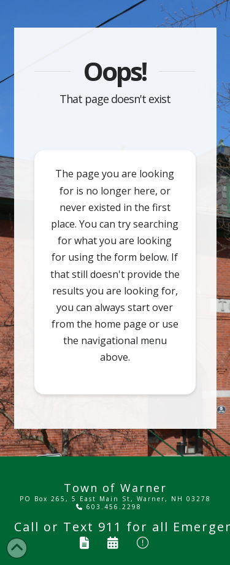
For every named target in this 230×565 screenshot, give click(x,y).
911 (110, 526)
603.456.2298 (109, 506)
